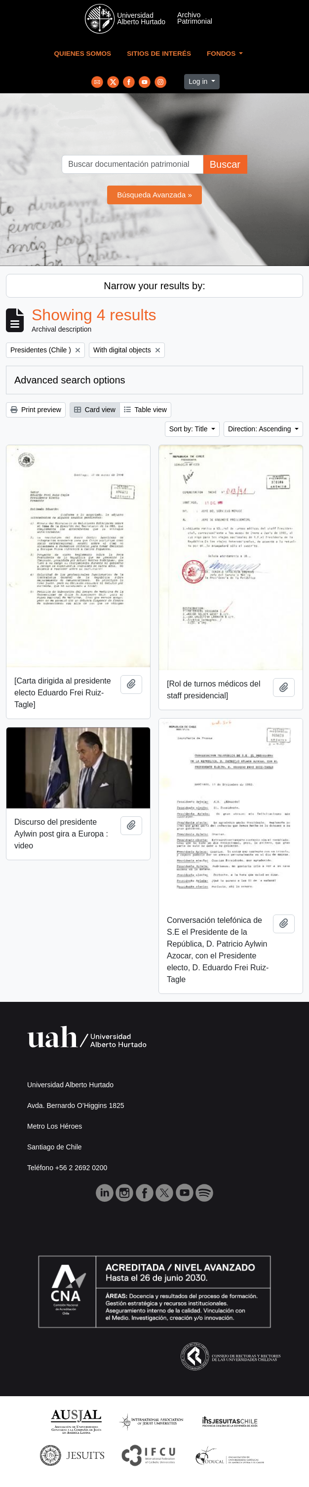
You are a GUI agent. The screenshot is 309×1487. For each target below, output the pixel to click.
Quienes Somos (83, 53)
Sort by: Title (189, 429)
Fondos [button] (222, 53)
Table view (145, 410)
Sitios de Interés (159, 53)
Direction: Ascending (260, 429)
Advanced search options (69, 380)
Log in (199, 81)
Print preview (35, 410)
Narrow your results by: (154, 285)
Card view (95, 410)
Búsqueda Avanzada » (154, 195)
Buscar (225, 164)
